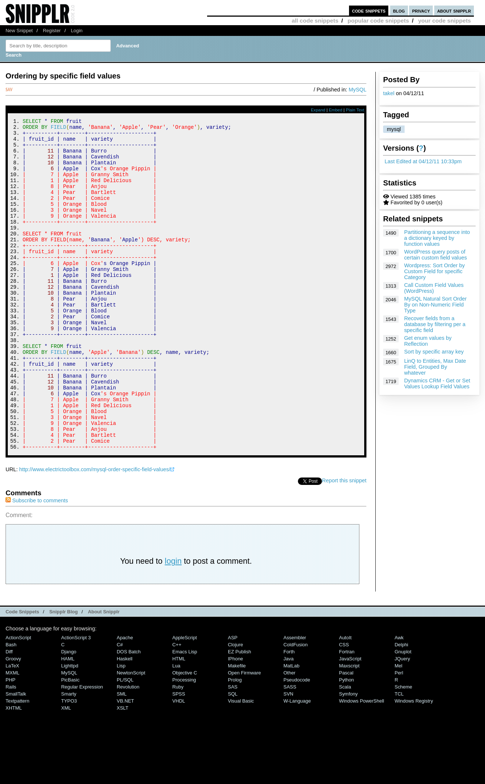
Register (52, 30)
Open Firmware (244, 735)
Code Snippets (22, 674)
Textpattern (17, 763)
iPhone (235, 721)
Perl (399, 735)
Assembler (294, 700)
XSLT (122, 770)
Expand (318, 110)
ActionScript (18, 700)
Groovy (13, 721)
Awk (399, 700)
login (173, 623)
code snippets (369, 10)
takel (388, 93)
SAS (232, 749)
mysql (394, 129)
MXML (12, 735)
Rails (11, 749)
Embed (335, 110)
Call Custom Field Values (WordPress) (434, 288)
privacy (421, 10)
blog (399, 10)
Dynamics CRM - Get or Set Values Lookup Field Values (437, 383)
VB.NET (125, 763)
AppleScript (184, 700)
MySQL (357, 90)
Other (289, 735)
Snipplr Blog (63, 674)
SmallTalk (16, 756)
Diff (9, 714)
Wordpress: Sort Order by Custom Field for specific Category (434, 271)
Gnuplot (403, 714)
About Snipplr (104, 674)
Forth (289, 714)
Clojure (235, 707)
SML (122, 756)
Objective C (184, 735)
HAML (67, 721)
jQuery (402, 721)
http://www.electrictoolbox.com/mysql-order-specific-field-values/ (94, 532)
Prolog (235, 742)
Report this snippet (344, 543)
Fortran (347, 714)
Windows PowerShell (361, 763)
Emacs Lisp (184, 714)
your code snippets (444, 20)
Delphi (401, 707)
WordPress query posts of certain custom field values (435, 255)
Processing (184, 742)
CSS (344, 707)
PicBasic (70, 742)
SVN (288, 756)
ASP (232, 700)
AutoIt (345, 700)
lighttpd (69, 728)
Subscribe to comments (37, 563)
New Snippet (19, 30)
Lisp (121, 728)
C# (120, 707)
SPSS (178, 756)
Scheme (403, 749)
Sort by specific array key (434, 352)
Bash (11, 707)
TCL (399, 756)
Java (288, 721)
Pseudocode (296, 742)
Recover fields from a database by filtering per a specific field (435, 324)
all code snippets (315, 20)
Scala (345, 749)
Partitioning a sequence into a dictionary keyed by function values (437, 238)
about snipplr (454, 10)
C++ (176, 707)
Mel (398, 728)
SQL (232, 756)
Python (346, 742)
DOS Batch (129, 714)
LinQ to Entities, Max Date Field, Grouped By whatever (435, 367)
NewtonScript (131, 735)
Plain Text (355, 110)
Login (77, 30)
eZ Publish (239, 714)
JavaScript (350, 721)
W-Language (297, 763)
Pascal (346, 735)
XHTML (14, 770)
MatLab (291, 728)
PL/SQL (125, 742)
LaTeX (12, 728)
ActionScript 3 (76, 700)
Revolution (128, 749)
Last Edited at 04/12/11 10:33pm (423, 161)
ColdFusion (295, 707)
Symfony (348, 756)
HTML (178, 721)
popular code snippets (378, 20)
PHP (11, 742)
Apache (125, 700)
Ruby (177, 749)
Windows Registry (414, 763)
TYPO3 (69, 763)
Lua (176, 728)
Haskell (124, 721)
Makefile (237, 728)
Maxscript (349, 728)
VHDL (178, 763)
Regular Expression (82, 749)
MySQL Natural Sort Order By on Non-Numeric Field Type (435, 305)
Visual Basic (241, 763)
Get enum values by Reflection (428, 341)
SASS (289, 749)
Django (68, 714)
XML (66, 770)
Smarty (68, 756)
